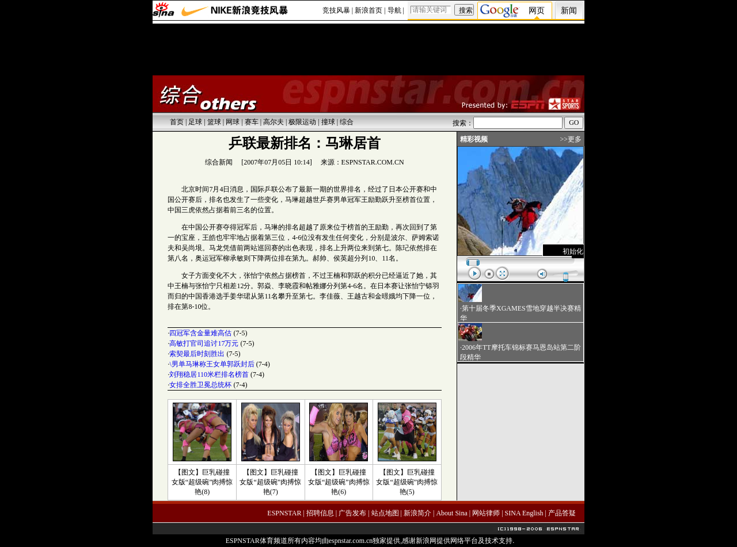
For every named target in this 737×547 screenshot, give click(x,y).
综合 (347, 122)
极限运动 (302, 122)
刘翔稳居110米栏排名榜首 (209, 374)
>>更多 (571, 139)
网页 (537, 10)
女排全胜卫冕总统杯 (200, 385)
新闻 (569, 10)
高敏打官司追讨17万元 (203, 343)
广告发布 (352, 513)
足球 (195, 122)
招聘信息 (320, 513)
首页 (177, 122)
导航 (394, 10)
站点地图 (385, 513)
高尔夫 (273, 122)
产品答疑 (562, 513)
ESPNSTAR (284, 513)
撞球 (328, 122)
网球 (233, 122)
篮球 (214, 122)
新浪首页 (368, 10)
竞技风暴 (336, 10)
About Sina (451, 513)
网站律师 (486, 513)
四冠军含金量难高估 (200, 333)
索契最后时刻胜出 (197, 354)
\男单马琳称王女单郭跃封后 (211, 364)
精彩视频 (474, 139)
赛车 (252, 122)
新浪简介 (417, 513)
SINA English (524, 513)
